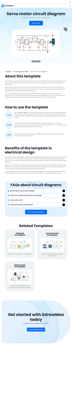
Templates (8, 71)
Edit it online (36, 23)
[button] (33, 61)
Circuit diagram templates (21, 71)
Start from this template (36, 212)
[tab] (36, 191)
